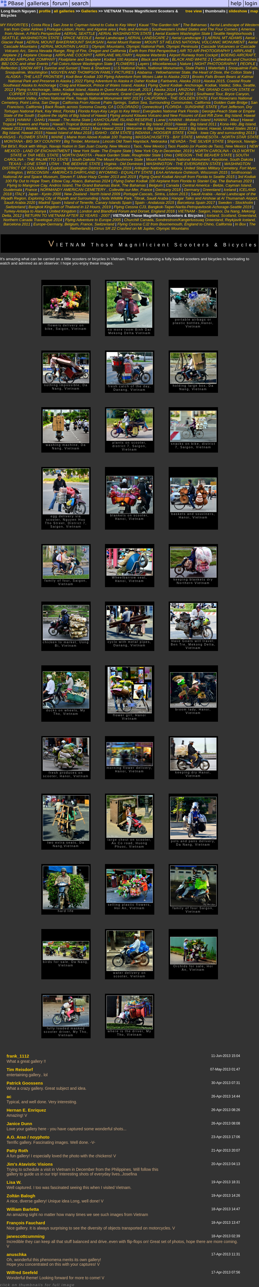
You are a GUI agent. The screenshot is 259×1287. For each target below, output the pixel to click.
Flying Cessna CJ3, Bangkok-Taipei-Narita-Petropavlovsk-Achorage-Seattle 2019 (183, 207)
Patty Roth (17, 1150)
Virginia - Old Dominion (124, 164)
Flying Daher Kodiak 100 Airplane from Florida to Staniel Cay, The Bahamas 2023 (182, 181)
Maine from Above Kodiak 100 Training (100, 137)
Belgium (156, 185)
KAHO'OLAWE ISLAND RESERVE (124, 120)
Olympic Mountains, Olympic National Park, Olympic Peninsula (145, 46)
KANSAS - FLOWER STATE (24, 137)
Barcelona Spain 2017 (196, 202)
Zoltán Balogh (21, 1195)
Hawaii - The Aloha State (69, 120)
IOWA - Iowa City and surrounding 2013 (220, 133)
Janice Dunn (19, 1123)
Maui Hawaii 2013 (108, 128)
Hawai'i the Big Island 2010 (149, 124)
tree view (194, 11)
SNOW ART (31, 68)
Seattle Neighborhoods (232, 33)
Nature (185, 64)
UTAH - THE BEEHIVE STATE (75, 164)
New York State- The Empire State (102, 151)
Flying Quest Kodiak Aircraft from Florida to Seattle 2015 (187, 177)
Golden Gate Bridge (231, 102)
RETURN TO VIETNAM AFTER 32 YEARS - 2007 (67, 215)
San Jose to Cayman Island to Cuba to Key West (94, 25)
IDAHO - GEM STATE (113, 133)
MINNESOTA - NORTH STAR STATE (227, 137)
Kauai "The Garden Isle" (159, 25)
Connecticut (152, 107)
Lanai (161, 120)
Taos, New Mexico (148, 146)
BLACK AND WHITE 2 (191, 59)
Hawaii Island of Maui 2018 (68, 133)
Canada (172, 185)
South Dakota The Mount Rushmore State (107, 159)
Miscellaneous (164, 64)
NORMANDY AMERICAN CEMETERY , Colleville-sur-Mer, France (96, 189)
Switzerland (15, 207)
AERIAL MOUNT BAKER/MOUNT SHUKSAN (65, 42)
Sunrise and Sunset (60, 68)
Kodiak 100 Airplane (121, 59)
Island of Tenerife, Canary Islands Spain (98, 202)
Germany (192, 189)
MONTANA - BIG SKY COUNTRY (32, 141)
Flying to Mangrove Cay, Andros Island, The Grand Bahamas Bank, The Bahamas (76, 185)
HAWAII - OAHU (31, 120)
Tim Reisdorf (20, 1069)
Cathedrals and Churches (234, 59)
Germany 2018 (168, 189)
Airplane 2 (11, 55)
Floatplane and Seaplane (79, 59)
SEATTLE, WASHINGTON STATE (31, 38)
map (254, 11)
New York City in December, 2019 (163, 151)
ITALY (20, 194)
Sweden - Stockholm (235, 202)
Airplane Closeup (37, 55)
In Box (240, 224)
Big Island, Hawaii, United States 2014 (223, 128)
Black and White (155, 59)
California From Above (81, 102)
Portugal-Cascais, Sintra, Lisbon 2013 (155, 194)
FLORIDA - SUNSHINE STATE (191, 107)
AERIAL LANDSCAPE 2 (148, 38)
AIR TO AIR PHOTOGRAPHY (205, 51)
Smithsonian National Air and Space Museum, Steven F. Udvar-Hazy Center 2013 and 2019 (127, 174)
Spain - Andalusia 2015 (154, 202)
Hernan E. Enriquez (26, 1110)
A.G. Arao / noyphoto (28, 1137)
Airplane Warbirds (151, 55)
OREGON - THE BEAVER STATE (204, 155)
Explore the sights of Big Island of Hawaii (72, 115)
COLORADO (127, 107)
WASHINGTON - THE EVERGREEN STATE (183, 164)
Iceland (230, 189)
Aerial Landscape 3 (188, 38)
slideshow (238, 11)
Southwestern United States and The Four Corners (195, 29)
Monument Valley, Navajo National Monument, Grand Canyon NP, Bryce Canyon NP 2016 (117, 94)
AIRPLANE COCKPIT (73, 55)
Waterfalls (216, 68)
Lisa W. (14, 1182)
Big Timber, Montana (82, 141)
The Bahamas (195, 25)
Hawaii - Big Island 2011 (196, 124)
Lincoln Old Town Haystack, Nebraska (135, 141)
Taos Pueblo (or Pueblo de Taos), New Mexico (207, 146)
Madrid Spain (49, 202)
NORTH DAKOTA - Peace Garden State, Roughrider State (111, 155)
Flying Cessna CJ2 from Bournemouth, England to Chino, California (174, 224)
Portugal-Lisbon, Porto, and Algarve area (82, 29)
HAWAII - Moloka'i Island (190, 120)
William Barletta (23, 1209)
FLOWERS (125, 64)
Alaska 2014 (164, 89)
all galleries (64, 11)
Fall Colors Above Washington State (81, 64)
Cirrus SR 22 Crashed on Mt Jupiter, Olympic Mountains (141, 228)
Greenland (212, 189)
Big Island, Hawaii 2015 (22, 133)
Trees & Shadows (95, 68)
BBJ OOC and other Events (25, 64)
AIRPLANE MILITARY (114, 55)
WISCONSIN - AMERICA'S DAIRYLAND (61, 172)
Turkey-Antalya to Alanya (25, 211)
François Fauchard (26, 1222)
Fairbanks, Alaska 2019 (180, 81)
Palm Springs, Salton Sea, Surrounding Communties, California (157, 102)
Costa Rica (40, 25)
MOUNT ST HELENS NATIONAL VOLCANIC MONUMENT (195, 42)
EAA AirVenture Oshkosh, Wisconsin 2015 (192, 172)
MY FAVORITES (14, 25)
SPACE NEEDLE (77, 38)
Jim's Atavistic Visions (30, 1164)
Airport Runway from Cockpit (193, 55)
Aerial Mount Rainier (124, 42)
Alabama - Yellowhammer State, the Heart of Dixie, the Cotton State (194, 72)
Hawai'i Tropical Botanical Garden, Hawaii (87, 124)
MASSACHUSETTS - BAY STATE (164, 137)
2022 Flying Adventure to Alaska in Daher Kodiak (116, 81)
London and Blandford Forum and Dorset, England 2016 (127, 211)
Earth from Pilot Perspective (152, 51)
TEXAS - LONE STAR (27, 164)
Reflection (9, 68)
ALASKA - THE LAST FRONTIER (34, 76)
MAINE (58, 137)
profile (45, 11)
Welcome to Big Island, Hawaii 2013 (156, 128)
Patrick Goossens (25, 1083)
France (31, 189)
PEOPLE (247, 64)
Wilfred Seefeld (22, 1272)
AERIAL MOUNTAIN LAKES (64, 46)
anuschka (16, 1254)
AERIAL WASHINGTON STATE (125, 33)
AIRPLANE (242, 51)
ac (9, 1096)
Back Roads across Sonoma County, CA (79, 107)
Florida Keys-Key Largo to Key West (109, 111)
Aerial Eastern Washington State (182, 33)
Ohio (168, 155)
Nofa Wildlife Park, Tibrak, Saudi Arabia (136, 198)
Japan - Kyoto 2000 (44, 194)
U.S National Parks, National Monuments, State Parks (159, 68)
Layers (144, 64)
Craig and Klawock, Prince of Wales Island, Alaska (102, 85)
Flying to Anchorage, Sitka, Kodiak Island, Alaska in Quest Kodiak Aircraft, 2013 (83, 89)
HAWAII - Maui (226, 120)
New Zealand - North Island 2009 (92, 194)
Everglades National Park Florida (171, 111)
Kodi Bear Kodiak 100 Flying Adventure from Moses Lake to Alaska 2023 (127, 76)
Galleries (89, 11)
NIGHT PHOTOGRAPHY (215, 64)
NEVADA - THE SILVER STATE (197, 141)
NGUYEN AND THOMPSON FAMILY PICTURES (92, 72)
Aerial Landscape (109, 38)
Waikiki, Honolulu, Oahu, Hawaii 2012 (57, 128)
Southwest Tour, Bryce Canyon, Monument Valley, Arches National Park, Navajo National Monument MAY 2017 (128, 96)
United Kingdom (63, 211)
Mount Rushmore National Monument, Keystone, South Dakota (199, 159)
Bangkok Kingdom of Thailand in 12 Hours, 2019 (69, 207)
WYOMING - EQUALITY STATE (126, 172)
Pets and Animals (134, 29)
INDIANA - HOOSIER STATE (159, 133)
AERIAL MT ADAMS (224, 38)
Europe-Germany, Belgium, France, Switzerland (73, 224)
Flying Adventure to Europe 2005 (93, 220)
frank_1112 (18, 1056)
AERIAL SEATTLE (79, 33)
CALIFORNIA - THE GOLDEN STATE (176, 98)
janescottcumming (26, 1236)
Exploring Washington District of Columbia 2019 (90, 168)
